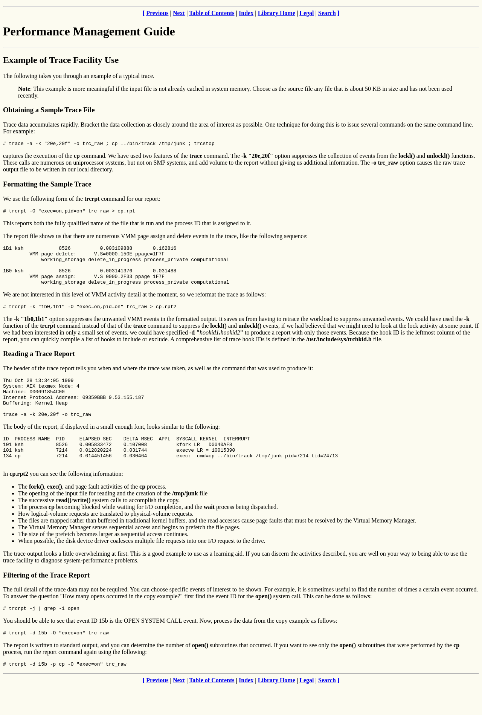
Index (246, 13)
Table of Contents (211, 13)
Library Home (276, 13)
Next (179, 13)
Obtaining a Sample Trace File (49, 110)
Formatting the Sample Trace (47, 185)
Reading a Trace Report (39, 365)
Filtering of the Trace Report (46, 600)
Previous (157, 13)
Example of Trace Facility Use (61, 60)
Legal (306, 13)
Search (327, 13)
